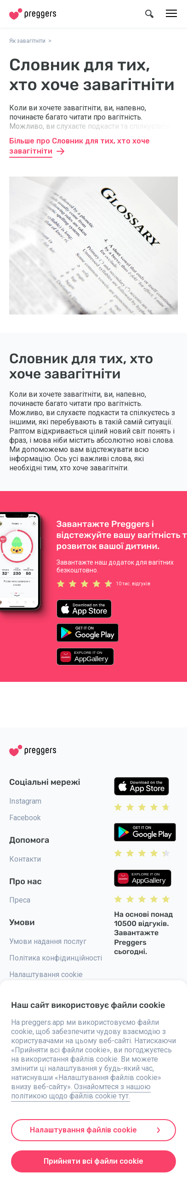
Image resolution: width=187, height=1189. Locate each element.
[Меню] (171, 14)
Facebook (25, 817)
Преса (19, 900)
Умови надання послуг (47, 941)
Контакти (25, 859)
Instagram (25, 801)
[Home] (32, 14)
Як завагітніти (27, 41)
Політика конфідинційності (55, 958)
